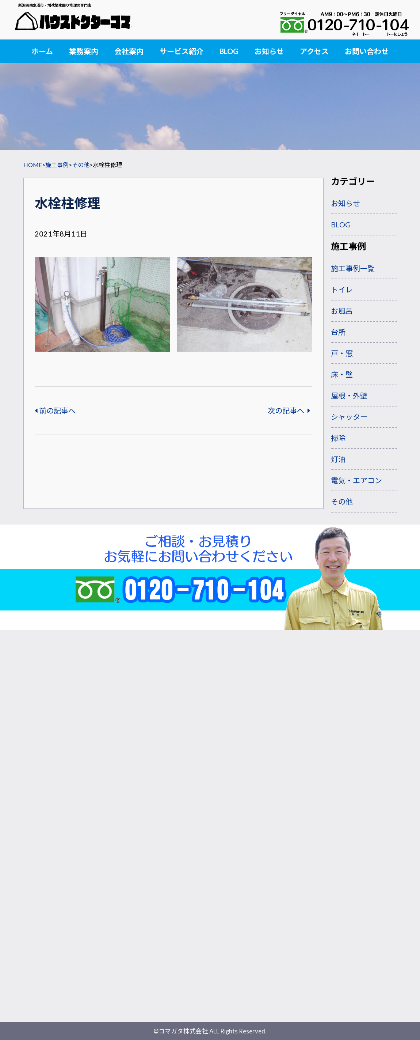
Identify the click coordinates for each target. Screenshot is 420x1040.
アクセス (314, 51)
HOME (32, 164)
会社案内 (129, 51)
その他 (80, 164)
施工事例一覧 (353, 268)
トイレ (342, 289)
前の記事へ (55, 410)
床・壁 (342, 374)
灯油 (338, 459)
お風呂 (342, 310)
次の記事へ (289, 410)
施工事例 (57, 164)
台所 (338, 332)
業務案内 (83, 51)
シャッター (349, 416)
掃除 (338, 438)
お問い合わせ (367, 51)
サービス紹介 (181, 51)
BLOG (228, 51)
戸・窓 (342, 353)
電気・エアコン (356, 480)
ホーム (42, 51)
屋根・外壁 (349, 395)
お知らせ (269, 51)
